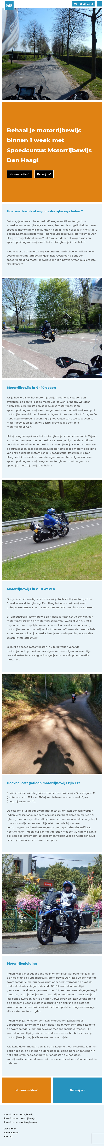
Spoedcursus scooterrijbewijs (20, 1122)
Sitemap (8, 1136)
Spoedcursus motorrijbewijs (19, 1118)
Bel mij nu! (77, 1090)
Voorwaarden (11, 1132)
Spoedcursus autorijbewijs (18, 1114)
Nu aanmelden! (26, 1090)
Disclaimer (9, 1128)
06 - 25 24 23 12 (83, 3)
